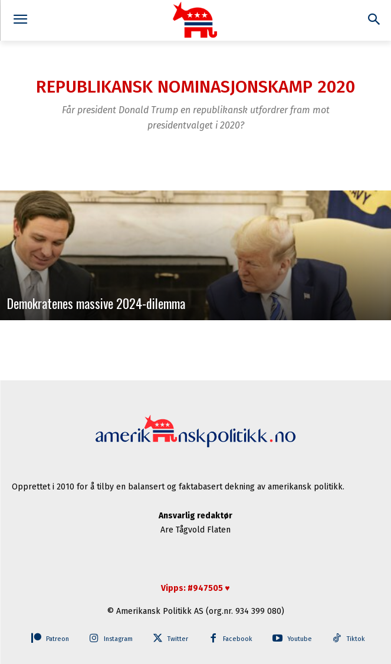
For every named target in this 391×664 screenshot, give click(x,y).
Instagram (118, 639)
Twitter (177, 639)
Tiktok (356, 639)
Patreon (57, 639)
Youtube (299, 639)
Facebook (237, 639)
